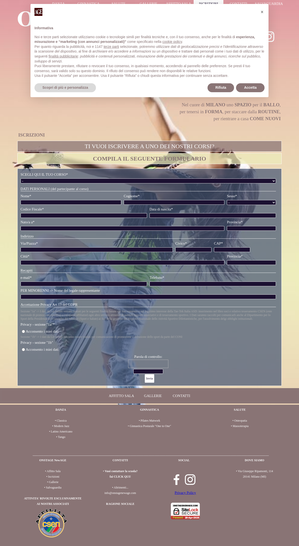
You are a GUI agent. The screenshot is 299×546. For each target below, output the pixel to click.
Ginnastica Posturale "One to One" (150, 426)
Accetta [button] (250, 87)
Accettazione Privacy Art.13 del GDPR (49, 305)
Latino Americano (61, 431)
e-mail (26, 278)
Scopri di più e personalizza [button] (65, 87)
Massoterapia (241, 426)
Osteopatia (240, 420)
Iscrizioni (53, 476)
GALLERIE (153, 396)
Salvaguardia (53, 487)
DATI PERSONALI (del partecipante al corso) (55, 189)
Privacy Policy (185, 493)
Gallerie (54, 482)
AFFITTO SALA (121, 396)
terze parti (111, 47)
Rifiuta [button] (220, 87)
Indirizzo (27, 236)
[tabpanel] (149, 132)
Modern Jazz (61, 426)
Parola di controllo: (148, 357)
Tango (61, 437)
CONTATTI (181, 396)
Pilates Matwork (150, 420)
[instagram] (190, 479)
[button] (262, 12)
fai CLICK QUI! (120, 476)
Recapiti (27, 270)
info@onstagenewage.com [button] (120, 493)
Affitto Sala (53, 471)
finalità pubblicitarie (63, 56)
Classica (62, 420)
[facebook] (176, 479)
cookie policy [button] (172, 42)
